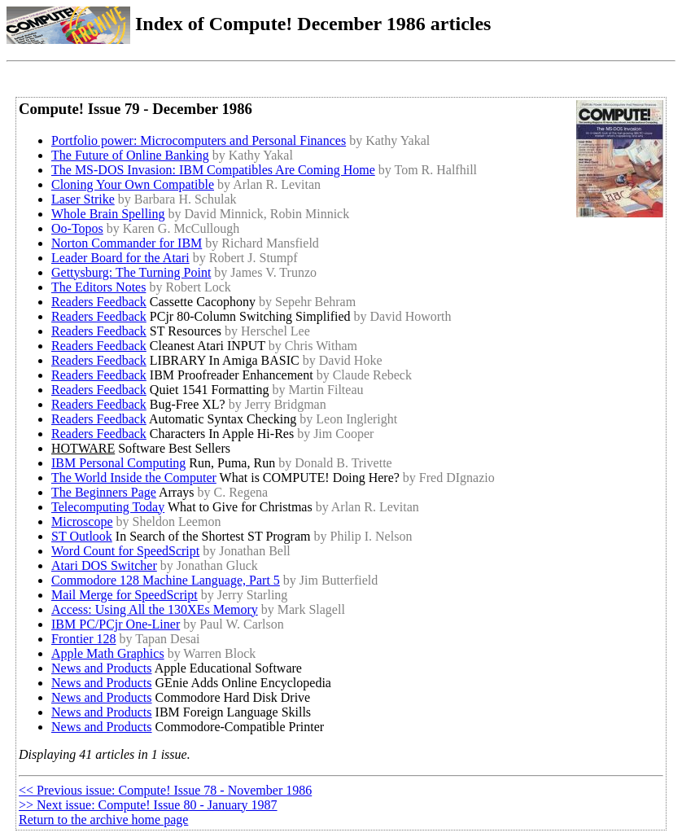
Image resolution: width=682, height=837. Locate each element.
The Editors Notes (98, 287)
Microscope (82, 521)
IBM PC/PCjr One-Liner (115, 624)
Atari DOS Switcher (104, 565)
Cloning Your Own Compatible (132, 184)
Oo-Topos (77, 228)
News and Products (101, 668)
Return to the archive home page (103, 819)
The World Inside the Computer (133, 477)
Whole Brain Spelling (108, 214)
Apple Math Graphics (107, 653)
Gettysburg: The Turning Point (131, 272)
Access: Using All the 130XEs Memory (154, 609)
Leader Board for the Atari (120, 258)
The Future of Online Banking (130, 155)
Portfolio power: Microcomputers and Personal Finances (198, 140)
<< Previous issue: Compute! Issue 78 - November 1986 (165, 790)
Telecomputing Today (107, 507)
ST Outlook (81, 536)
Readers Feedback (98, 302)
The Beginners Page (103, 492)
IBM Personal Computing (118, 463)
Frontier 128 (83, 639)
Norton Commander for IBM (126, 243)
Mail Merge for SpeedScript (124, 595)
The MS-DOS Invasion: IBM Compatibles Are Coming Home (213, 170)
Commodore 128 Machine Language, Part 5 (165, 580)
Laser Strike (83, 199)
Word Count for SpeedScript (125, 551)
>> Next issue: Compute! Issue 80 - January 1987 (148, 805)
